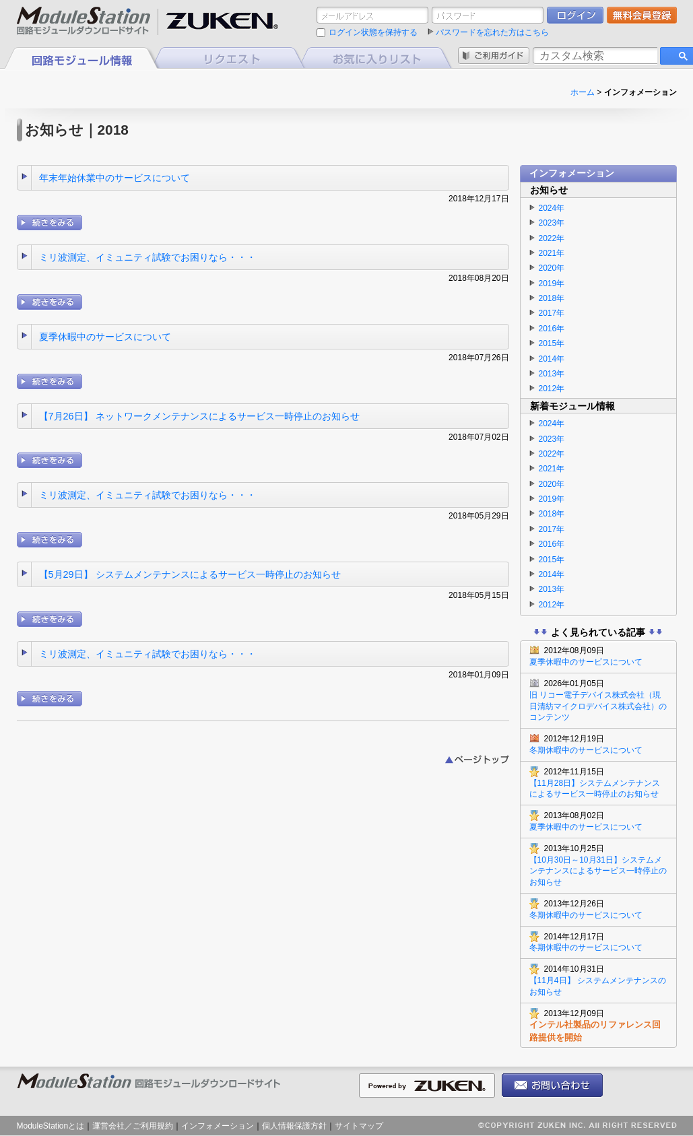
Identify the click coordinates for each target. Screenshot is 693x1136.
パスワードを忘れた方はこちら (492, 32)
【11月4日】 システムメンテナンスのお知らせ (598, 980)
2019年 (552, 283)
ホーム (582, 92)
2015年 (552, 343)
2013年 (552, 373)
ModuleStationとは (51, 1126)
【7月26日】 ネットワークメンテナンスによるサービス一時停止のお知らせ (199, 416)
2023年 (552, 223)
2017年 (552, 313)
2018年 (552, 298)
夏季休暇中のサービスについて (105, 336)
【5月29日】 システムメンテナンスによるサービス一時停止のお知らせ (190, 574)
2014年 (552, 359)
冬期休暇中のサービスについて (598, 744)
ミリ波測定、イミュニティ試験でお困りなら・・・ (147, 257)
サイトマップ (359, 1126)
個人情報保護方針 (294, 1126)
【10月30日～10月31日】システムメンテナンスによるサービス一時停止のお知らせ (598, 865)
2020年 (552, 268)
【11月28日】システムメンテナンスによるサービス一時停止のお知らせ (598, 782)
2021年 (552, 253)
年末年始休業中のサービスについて (114, 177)
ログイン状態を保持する (373, 32)
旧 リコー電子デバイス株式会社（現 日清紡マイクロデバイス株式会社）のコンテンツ (598, 700)
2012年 (552, 388)
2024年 (552, 208)
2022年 (552, 238)
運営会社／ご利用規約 (132, 1126)
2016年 (552, 328)
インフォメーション (217, 1126)
